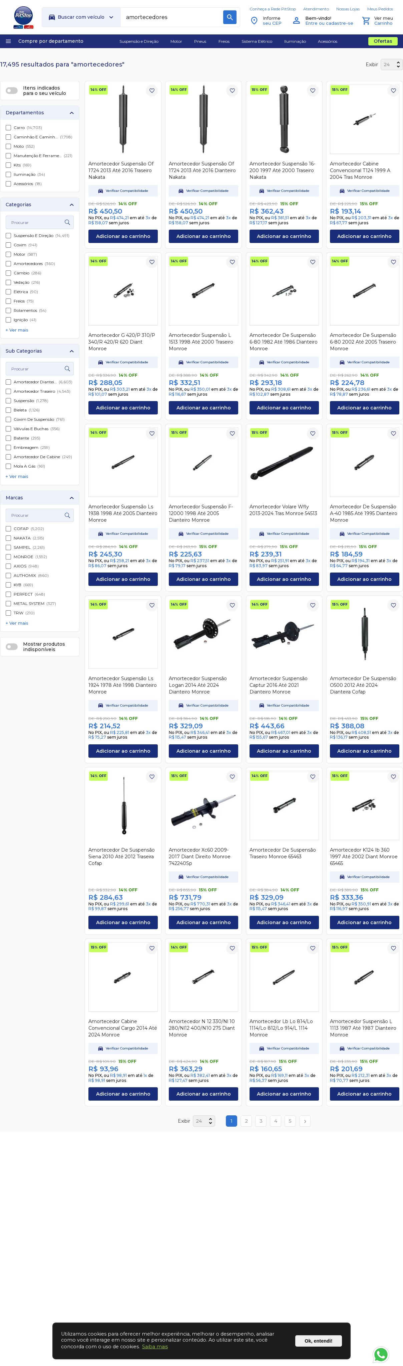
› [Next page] (305, 1121)
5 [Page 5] (290, 1121)
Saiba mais (155, 1347)
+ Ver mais (17, 330)
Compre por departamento (44, 41)
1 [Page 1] (232, 1121)
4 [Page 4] (275, 1121)
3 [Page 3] (261, 1121)
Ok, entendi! (318, 1341)
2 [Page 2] (246, 1121)
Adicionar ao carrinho (123, 236)
